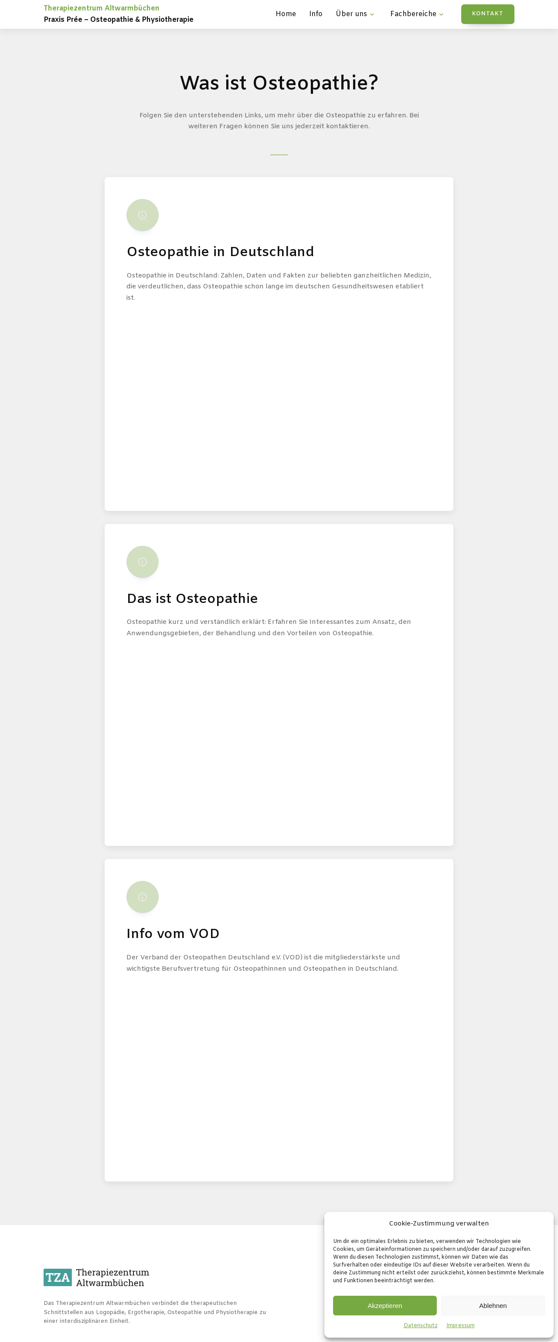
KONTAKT (488, 13)
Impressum (460, 1325)
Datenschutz (421, 1325)
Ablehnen (493, 1305)
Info (316, 14)
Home (286, 14)
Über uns (356, 14)
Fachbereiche (418, 14)
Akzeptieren (384, 1305)
